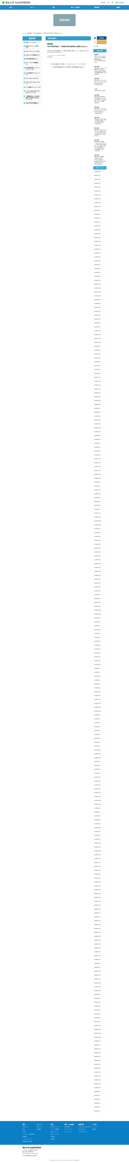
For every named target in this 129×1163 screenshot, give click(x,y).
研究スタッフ (40, 1126)
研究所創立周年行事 (27, 1141)
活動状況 (54, 52)
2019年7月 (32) (97, 443)
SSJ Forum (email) (82, 1131)
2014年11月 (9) (97, 660)
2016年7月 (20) (97, 583)
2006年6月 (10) (97, 1052)
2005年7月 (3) (97, 1095)
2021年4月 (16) (97, 365)
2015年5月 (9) (97, 637)
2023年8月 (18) (97, 256)
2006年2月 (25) (97, 1068)
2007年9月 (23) (97, 994)
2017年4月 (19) (97, 548)
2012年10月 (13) (97, 757)
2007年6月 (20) (97, 1006)
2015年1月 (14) (97, 652)
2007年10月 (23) (97, 990)
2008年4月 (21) (97, 967)
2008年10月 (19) (97, 943)
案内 (11, 7)
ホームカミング (68, 1131)
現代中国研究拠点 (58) (31, 58)
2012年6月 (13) (97, 773)
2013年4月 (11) (97, 734)
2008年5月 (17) (97, 963)
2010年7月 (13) (97, 862)
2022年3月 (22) (97, 322)
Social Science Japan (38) (32, 78)
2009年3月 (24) (97, 924)
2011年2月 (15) (97, 835)
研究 (53, 7)
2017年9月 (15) (97, 528)
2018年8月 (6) (97, 485)
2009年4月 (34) (97, 920)
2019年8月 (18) (97, 439)
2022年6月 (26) (97, 311)
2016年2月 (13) (97, 602)
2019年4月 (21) (97, 454)
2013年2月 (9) (97, 742)
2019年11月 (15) (97, 427)
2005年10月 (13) (97, 1083)
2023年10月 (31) (97, 249)
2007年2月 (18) (97, 1021)
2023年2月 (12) (97, 280)
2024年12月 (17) (97, 194)
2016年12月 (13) (97, 563)
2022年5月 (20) (97, 315)
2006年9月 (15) (97, 1041)
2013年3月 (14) (97, 738)
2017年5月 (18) (97, 544)
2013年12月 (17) (97, 703)
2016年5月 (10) (97, 590)
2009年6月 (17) (97, 912)
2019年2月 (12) (97, 462)
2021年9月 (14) (97, 346)
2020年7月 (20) (97, 400)
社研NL (24, 1131)
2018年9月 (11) (97, 482)
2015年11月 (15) (97, 614)
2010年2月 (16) (97, 881)
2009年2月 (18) (97, 928)
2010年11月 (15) (97, 846)
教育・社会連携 (75, 7)
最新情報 (29, 33)
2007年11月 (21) (97, 986)
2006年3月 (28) (97, 1064)
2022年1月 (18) (97, 330)
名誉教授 (39, 1129)
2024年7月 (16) (97, 214)
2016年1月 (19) (97, 606)
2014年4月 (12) (97, 687)
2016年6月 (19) (97, 586)
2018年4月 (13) (97, 501)
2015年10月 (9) (97, 617)
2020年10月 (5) (97, 388)
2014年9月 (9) (97, 668)
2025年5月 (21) (97, 175)
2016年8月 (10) (97, 579)
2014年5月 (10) (97, 683)
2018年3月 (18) (97, 505)
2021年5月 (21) (97, 361)
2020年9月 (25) (97, 392)
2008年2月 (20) (97, 975)
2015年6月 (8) (97, 633)
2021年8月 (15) (97, 350)
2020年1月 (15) (97, 419)
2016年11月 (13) (97, 567)
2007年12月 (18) (97, 982)
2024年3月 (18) (97, 229)
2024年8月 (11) (97, 210)
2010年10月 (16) (97, 850)
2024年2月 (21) (97, 233)
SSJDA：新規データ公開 (99, 90)
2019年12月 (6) (97, 423)
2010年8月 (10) (97, 858)
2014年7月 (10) (97, 676)
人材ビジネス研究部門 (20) (32, 55)
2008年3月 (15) (97, 971)
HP (50, 52)
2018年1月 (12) (97, 513)
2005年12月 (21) (97, 1076)
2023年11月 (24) (97, 245)
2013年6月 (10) (97, 726)
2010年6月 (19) (97, 866)
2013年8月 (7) (97, 718)
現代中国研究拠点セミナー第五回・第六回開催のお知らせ (69, 67)
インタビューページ (27, 1139)
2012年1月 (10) (97, 792)
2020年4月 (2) (97, 408)
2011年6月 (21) (97, 819)
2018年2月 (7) (97, 509)
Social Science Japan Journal (84, 1126)
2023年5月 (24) (97, 268)
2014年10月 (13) (97, 664)
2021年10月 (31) (97, 342)
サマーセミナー (68, 1129)
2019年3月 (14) (97, 458)
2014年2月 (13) (97, 695)
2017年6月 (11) (97, 540)
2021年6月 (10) (97, 357)
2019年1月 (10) (97, 466)
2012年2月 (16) (97, 788)
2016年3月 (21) (97, 598)
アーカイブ (82, 64)
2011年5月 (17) (97, 823)
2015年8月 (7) (97, 625)
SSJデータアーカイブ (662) (32, 51)
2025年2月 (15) (97, 187)
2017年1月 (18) (97, 559)
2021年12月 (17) (97, 334)
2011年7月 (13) (97, 815)
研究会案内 (49, 57)
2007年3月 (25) (97, 1017)
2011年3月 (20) (97, 831)
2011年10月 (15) (97, 804)
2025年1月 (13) (97, 190)
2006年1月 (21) (97, 1072)
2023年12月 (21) (97, 241)
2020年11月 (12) (97, 385)
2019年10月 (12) (97, 431)
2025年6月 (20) (97, 171)
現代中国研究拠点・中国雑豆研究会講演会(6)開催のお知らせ (67, 46)
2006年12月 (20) (97, 1029)
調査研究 (53, 1139)
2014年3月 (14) (97, 691)
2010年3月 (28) (97, 878)
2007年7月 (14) (97, 1002)
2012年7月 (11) (97, 769)
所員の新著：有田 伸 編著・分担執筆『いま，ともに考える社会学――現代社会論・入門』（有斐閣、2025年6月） (100, 99)
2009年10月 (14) (97, 897)
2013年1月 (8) (97, 746)
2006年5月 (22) (97, 1056)
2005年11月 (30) (97, 1079)
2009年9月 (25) (97, 901)
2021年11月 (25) (97, 338)
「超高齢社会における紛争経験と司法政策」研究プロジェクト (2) (32, 98)
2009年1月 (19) (97, 932)
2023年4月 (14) (97, 272)
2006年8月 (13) (97, 1044)
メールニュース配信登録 (28, 1134)
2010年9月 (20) (97, 854)
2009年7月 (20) (97, 909)
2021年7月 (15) (97, 353)
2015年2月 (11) (97, 648)
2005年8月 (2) (97, 1091)
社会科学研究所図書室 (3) (32, 103)
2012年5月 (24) (97, 777)
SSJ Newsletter (81, 1129)
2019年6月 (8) (97, 447)
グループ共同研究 (55, 1129)
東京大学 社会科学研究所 (32, 1148)
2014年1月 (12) (97, 699)
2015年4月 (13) (97, 641)
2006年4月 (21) (97, 1060)
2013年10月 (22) (97, 711)
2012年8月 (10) (97, 765)
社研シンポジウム (55, 1134)
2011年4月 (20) (97, 827)
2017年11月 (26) (97, 520)
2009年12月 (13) (97, 889)
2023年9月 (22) (97, 253)
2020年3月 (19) (97, 412)
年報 (24, 1129)
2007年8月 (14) (97, 998)
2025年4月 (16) (97, 179)
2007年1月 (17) (97, 1025)
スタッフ (32, 7)
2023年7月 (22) (97, 260)
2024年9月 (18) (97, 206)
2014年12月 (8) (97, 656)
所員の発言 (67, 1126)
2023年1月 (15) (97, 284)
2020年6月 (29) (97, 404)
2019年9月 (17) (97, 435)
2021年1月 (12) (97, 377)
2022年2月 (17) (97, 326)
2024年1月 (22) (97, 237)
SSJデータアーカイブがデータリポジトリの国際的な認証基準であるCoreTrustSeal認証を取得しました (100, 59)
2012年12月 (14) (97, 749)
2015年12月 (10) (97, 610)
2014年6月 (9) (97, 680)
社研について (26, 1126)
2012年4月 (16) (97, 780)
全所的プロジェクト (55, 1126)
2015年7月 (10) (97, 629)
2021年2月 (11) (97, 373)
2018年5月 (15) (97, 497)
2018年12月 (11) (97, 470)
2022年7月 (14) (97, 307)
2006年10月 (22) (97, 1037)
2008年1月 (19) (97, 978)
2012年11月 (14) (97, 753)
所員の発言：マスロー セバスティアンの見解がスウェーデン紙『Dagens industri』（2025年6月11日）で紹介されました (100, 132)
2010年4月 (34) (97, 874)
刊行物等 (53, 1136)
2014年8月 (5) (97, 672)
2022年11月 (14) (97, 291)
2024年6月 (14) (97, 218)
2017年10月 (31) (97, 524)
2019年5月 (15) (97, 451)
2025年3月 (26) (97, 183)
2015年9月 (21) (97, 621)
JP (108, 2)
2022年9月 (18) (97, 299)
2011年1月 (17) (97, 839)
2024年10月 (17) (97, 202)
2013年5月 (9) (97, 730)
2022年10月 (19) (97, 295)
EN (112, 2)
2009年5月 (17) (97, 916)
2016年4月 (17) (97, 594)
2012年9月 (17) (97, 761)
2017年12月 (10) (97, 516)
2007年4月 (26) (97, 1013)
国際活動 (96, 7)
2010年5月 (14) (97, 870)
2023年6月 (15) (97, 264)
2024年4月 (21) (97, 225)
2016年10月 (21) (97, 571)
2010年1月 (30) (97, 885)
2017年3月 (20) (97, 551)
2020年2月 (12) (97, 416)
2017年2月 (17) (97, 555)
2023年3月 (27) (97, 276)
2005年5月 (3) (97, 1103)
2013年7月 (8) (97, 722)
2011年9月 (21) (97, 808)
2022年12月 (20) (97, 288)
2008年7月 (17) (97, 955)
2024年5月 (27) (97, 221)
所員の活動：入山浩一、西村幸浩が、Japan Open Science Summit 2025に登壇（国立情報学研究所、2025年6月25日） (100, 71)
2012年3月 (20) (97, 784)
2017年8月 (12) (97, 532)
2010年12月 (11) (97, 843)
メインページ (71, 64)
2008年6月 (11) (97, 959)
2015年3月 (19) (97, 645)
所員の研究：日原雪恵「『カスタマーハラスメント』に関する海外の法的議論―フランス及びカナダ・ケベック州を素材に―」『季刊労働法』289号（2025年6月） (100, 146)
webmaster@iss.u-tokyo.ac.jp (31, 1155)
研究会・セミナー (55, 1131)
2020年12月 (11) (97, 381)
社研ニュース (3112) (31, 42)
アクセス (103, 2)
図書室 (118, 7)
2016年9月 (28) (97, 575)
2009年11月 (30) (97, 893)
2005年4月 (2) (97, 1107)
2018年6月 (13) (97, 493)
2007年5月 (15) (97, 1009)
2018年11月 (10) (97, 474)
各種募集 (25, 1136)
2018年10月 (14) (97, 478)
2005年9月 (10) (97, 1087)
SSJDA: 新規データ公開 (58, 64)
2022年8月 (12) (97, 303)
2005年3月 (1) (97, 1110)
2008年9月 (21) (97, 947)
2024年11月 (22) (97, 198)
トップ (24, 33)
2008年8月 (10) (97, 951)
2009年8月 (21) (97, 905)
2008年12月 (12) (97, 936)
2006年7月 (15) (97, 1048)
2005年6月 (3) (97, 1099)
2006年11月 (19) (97, 1033)
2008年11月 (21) (97, 940)
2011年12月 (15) (97, 796)
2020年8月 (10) (97, 396)
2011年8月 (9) (97, 811)
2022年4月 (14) (97, 319)
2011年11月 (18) (97, 800)
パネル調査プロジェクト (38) (33, 87)
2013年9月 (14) (97, 714)
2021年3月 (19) (97, 369)
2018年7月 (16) (97, 489)
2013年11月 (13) (97, 707)
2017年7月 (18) (97, 536)
